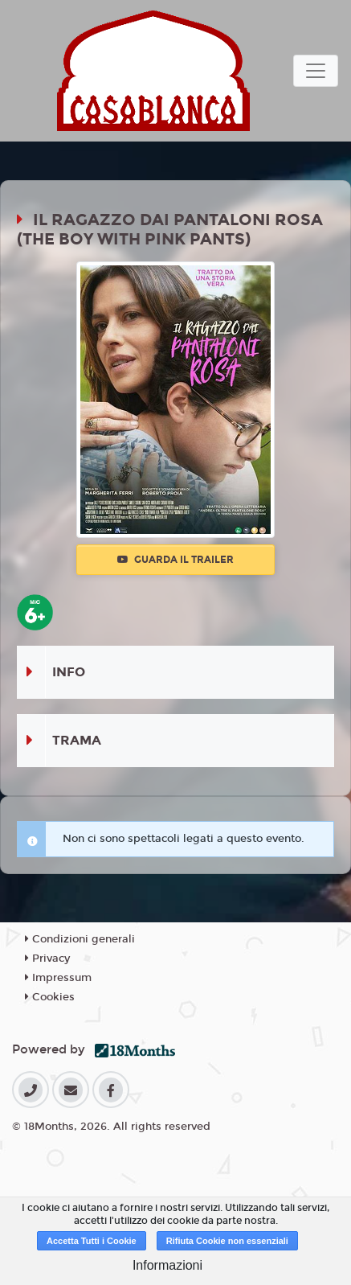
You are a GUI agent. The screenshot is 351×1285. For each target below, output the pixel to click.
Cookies (50, 997)
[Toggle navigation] (315, 71)
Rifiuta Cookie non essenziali (227, 1241)
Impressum (58, 977)
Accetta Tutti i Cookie (92, 1241)
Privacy (47, 958)
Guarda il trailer (175, 559)
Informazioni (167, 1265)
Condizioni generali (80, 939)
